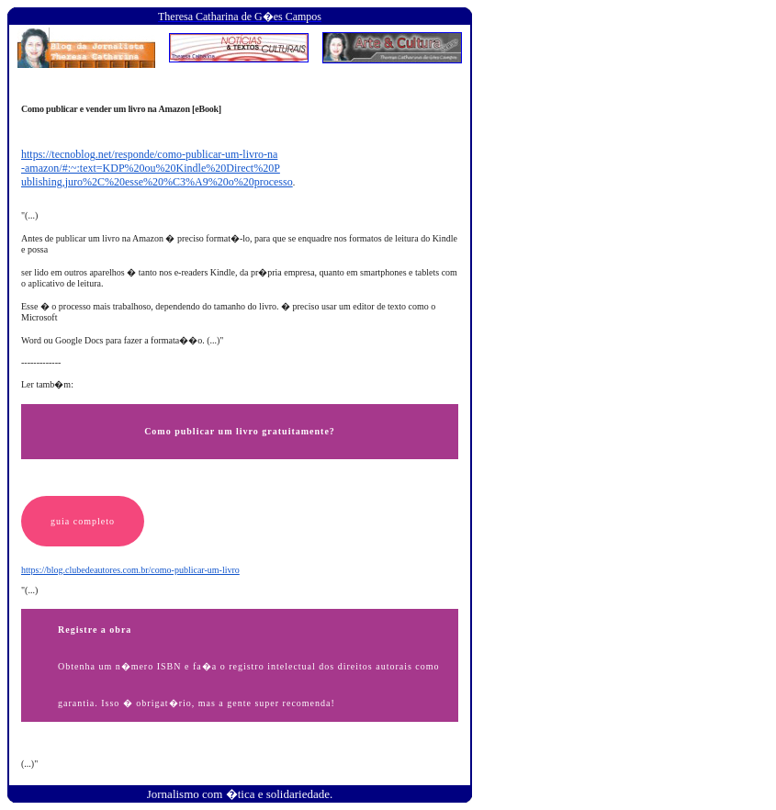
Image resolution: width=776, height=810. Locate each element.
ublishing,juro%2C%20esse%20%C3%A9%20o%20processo (157, 181)
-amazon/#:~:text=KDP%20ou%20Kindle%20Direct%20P (150, 168)
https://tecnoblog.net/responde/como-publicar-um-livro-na (149, 154)
